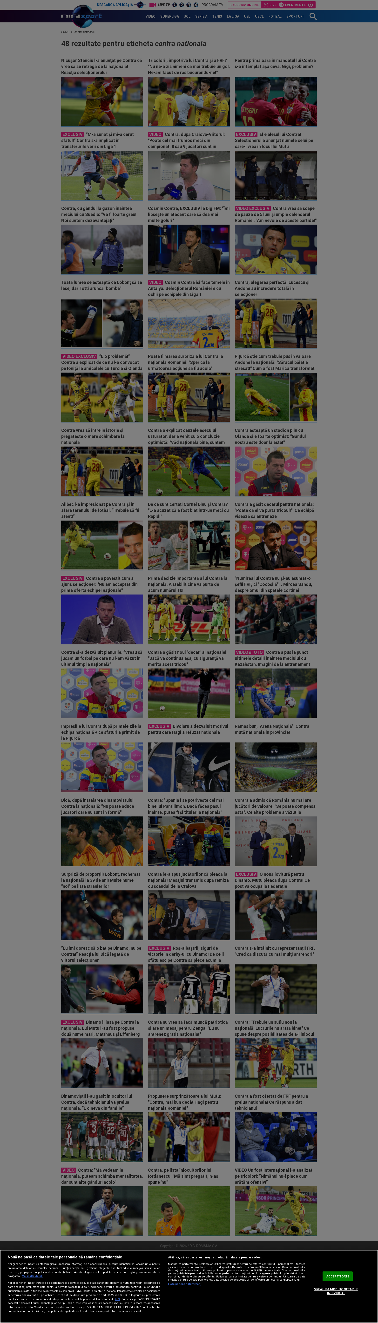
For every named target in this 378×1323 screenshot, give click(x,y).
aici (117, 1299)
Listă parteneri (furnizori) (184, 1284)
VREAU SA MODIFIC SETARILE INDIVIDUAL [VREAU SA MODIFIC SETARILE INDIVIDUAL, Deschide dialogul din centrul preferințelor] (336, 1291)
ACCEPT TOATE (337, 1276)
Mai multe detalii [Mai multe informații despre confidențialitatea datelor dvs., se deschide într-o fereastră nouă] (32, 1276)
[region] (189, 1286)
